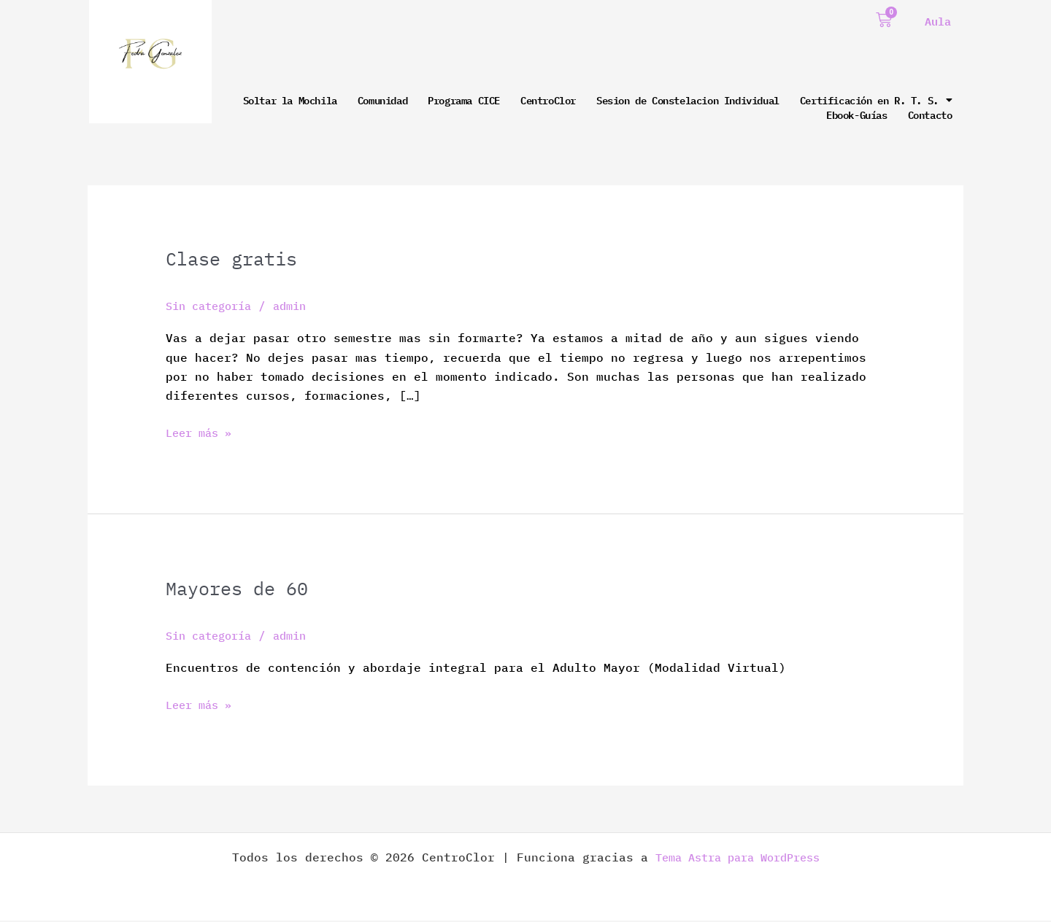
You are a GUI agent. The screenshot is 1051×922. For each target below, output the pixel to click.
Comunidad (382, 100)
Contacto (930, 114)
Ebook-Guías (857, 114)
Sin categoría (213, 306)
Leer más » (202, 432)
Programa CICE (464, 100)
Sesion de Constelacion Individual (687, 100)
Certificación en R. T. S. (876, 100)
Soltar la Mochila (290, 100)
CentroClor (548, 100)
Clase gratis (236, 259)
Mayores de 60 (241, 589)
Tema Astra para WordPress (737, 858)
